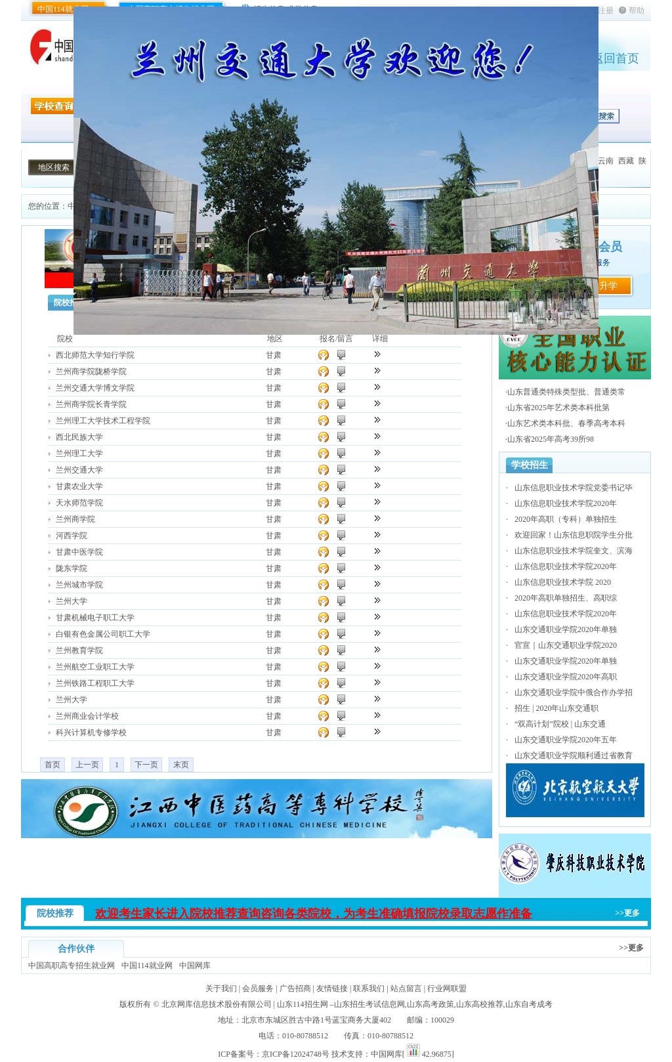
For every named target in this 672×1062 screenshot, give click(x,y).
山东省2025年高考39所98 (550, 439)
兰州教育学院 (79, 650)
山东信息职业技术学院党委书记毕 (573, 487)
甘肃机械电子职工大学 (95, 617)
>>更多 (627, 913)
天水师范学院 (79, 502)
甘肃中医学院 (79, 552)
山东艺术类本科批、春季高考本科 (566, 423)
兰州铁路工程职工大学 (95, 683)
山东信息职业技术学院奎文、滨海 (573, 550)
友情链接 (332, 988)
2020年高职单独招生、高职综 (565, 598)
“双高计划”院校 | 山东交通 (560, 724)
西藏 (626, 160)
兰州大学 (71, 601)
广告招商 (295, 988)
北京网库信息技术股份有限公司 (216, 1004)
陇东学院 (71, 568)
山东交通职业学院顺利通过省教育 (573, 755)
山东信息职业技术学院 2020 (562, 582)
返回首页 (615, 58)
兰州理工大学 (79, 453)
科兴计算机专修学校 (91, 732)
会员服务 (258, 988)
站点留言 (406, 988)
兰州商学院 (75, 519)
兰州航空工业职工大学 (95, 666)
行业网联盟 (447, 988)
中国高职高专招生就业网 (71, 965)
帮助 (636, 10)
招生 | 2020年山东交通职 (556, 708)
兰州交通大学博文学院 (95, 388)
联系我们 (369, 988)
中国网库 (195, 965)
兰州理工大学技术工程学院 (103, 420)
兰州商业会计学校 (87, 716)
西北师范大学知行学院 (95, 355)
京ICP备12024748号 (295, 1054)
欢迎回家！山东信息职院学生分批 (573, 535)
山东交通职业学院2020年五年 (565, 739)
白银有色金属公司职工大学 (103, 634)
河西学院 (71, 535)
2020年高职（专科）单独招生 (565, 519)
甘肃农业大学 (79, 486)
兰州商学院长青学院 (91, 404)
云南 (606, 160)
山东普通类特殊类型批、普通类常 (566, 391)
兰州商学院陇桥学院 (91, 371)
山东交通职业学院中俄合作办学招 (573, 692)
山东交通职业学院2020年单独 (565, 629)
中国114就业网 (63, 9)
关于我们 (221, 988)
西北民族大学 (79, 437)
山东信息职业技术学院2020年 (565, 503)
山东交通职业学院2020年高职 (565, 676)
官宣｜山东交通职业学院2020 (565, 645)
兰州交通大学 (79, 470)
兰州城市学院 (79, 584)
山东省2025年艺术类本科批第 (558, 407)
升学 (608, 286)
